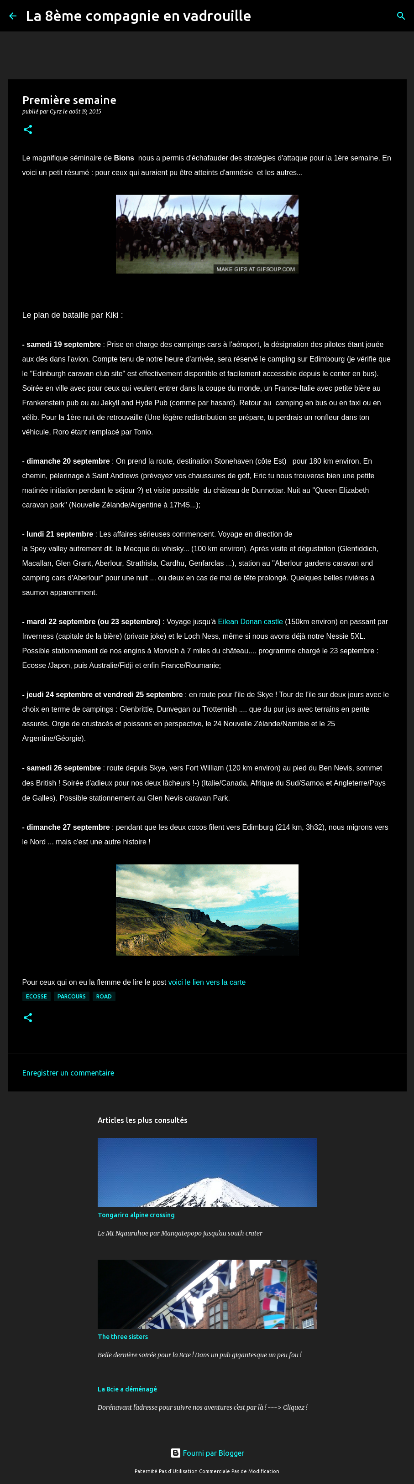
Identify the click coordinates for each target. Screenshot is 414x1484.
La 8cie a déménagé (127, 1389)
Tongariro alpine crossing (136, 1215)
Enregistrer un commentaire (68, 1073)
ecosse (36, 996)
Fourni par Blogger (207, 1453)
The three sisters (123, 1336)
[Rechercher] (264, 16)
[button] (27, 130)
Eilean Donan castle (250, 622)
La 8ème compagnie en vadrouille (139, 15)
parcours (72, 996)
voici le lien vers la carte (207, 982)
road (104, 996)
